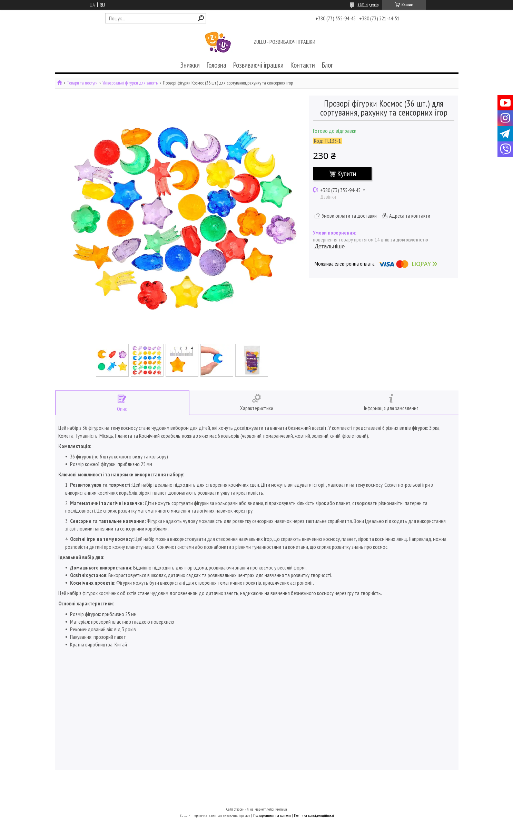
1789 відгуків (368, 4)
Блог (327, 65)
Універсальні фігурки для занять (130, 83)
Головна (216, 65)
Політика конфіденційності (314, 815)
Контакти (302, 65)
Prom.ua (281, 809)
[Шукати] (201, 18)
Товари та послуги (82, 83)
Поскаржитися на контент (272, 815)
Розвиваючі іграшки (258, 65)
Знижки (190, 65)
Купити (346, 173)
